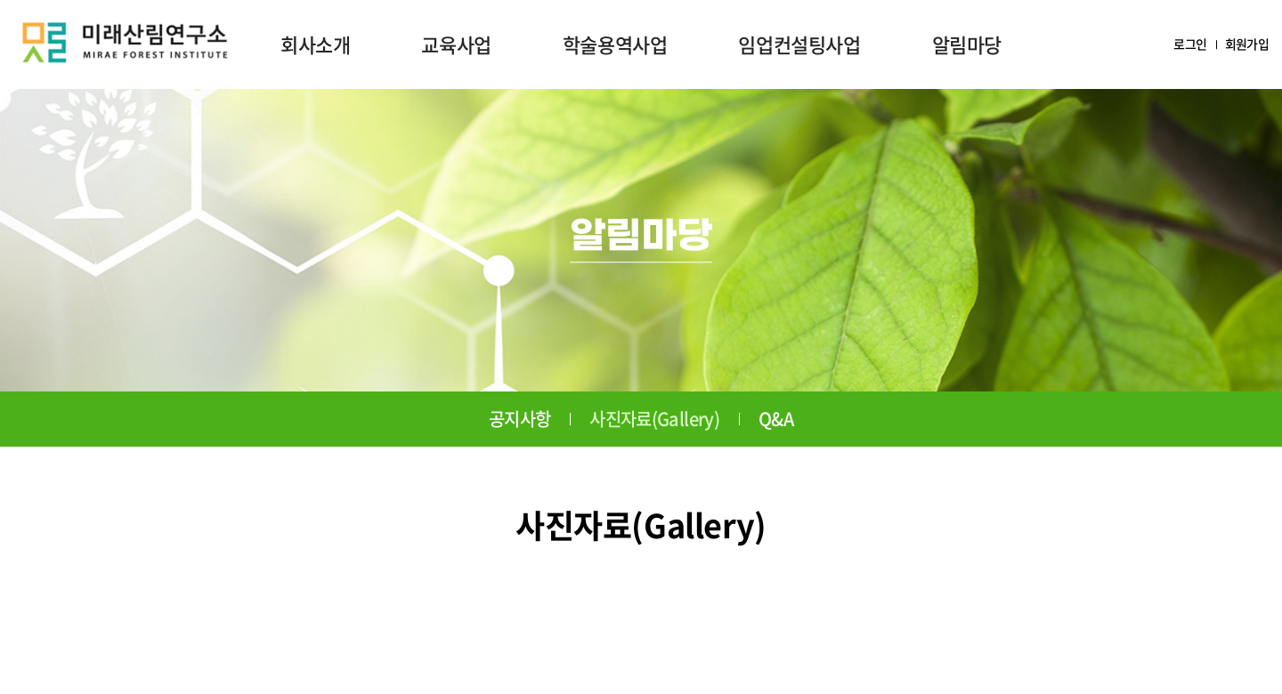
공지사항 (519, 419)
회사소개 (315, 44)
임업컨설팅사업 (799, 44)
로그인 (1189, 44)
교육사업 (456, 44)
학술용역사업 (615, 44)
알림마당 (967, 44)
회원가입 (1247, 44)
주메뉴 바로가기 (0, 0)
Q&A (776, 419)
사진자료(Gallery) (654, 419)
